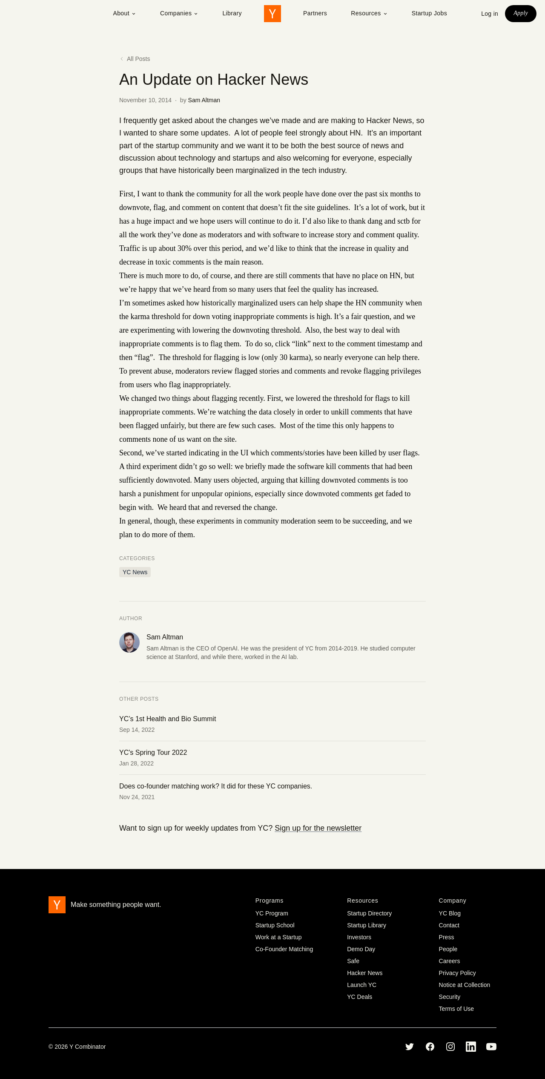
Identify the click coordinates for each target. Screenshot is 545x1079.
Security (450, 996)
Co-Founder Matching (284, 949)
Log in (489, 13)
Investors (359, 937)
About (124, 13)
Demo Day (361, 949)
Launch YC (361, 984)
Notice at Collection (464, 984)
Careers (449, 961)
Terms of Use (456, 1008)
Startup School (275, 925)
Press (446, 937)
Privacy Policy (457, 973)
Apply (520, 13)
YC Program (271, 913)
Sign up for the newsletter (318, 828)
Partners (315, 13)
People (448, 949)
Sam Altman (204, 100)
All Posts (134, 58)
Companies (179, 13)
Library (232, 13)
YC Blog (450, 913)
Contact (449, 925)
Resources (369, 13)
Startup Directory (369, 913)
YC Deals (359, 996)
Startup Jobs (429, 13)
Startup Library (366, 925)
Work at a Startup (278, 937)
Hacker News (364, 973)
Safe (353, 961)
